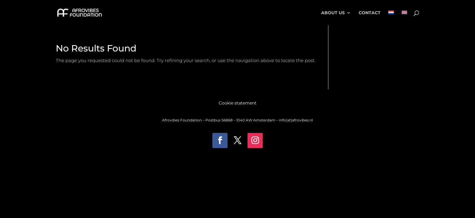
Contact (369, 13)
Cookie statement (238, 103)
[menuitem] (391, 18)
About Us (333, 13)
